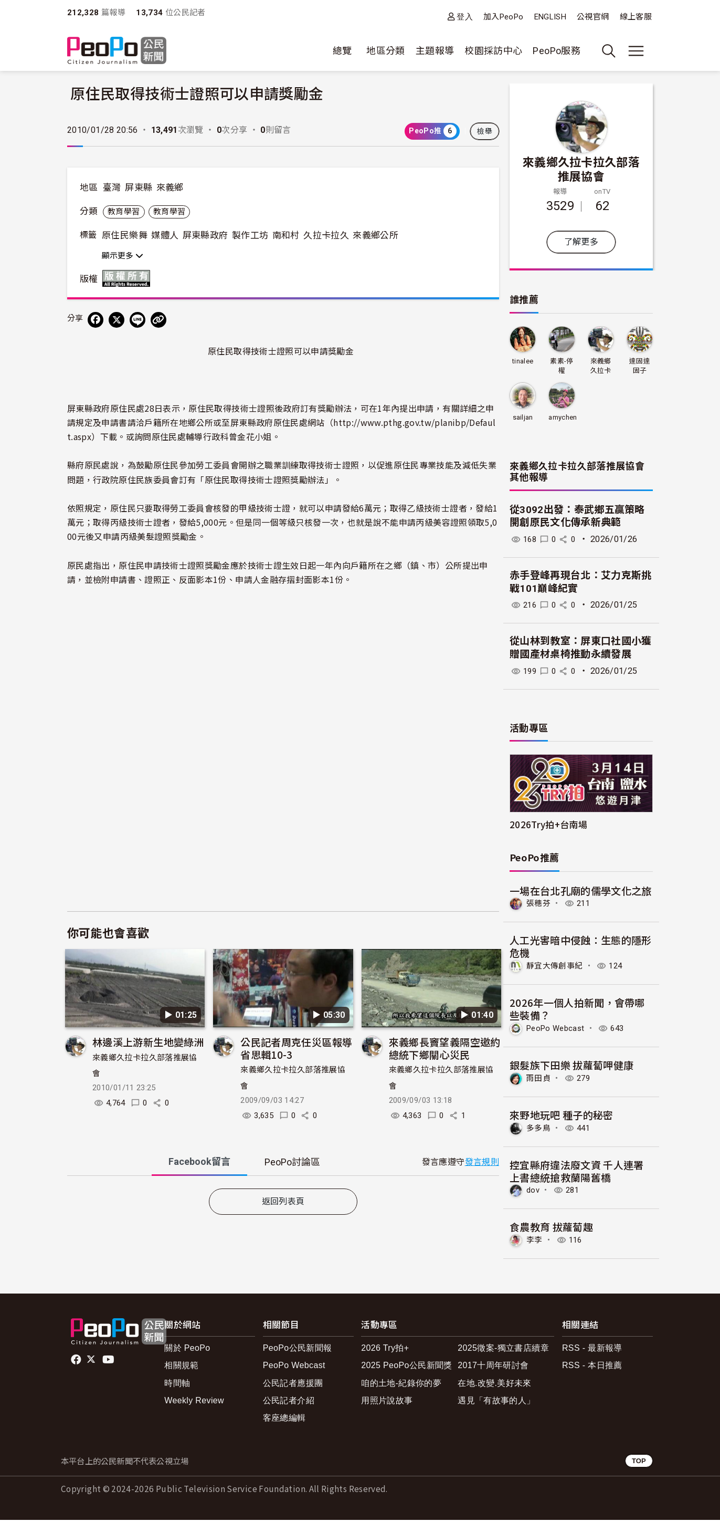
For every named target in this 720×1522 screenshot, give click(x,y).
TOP (639, 1463)
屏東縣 (138, 187)
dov (533, 1192)
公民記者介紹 (288, 1402)
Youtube (109, 1362)
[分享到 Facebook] (95, 320)
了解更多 (581, 242)
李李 (535, 1242)
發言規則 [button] (482, 1162)
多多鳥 (539, 1129)
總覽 (342, 50)
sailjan (522, 417)
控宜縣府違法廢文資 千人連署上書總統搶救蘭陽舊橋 (577, 1172)
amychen (562, 417)
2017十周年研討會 (493, 1367)
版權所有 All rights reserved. (128, 278)
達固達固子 (639, 365)
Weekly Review (194, 1402)
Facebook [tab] (199, 1161)
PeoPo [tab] (292, 1161)
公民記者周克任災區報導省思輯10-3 (296, 1048)
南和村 (286, 235)
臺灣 (112, 187)
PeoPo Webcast (558, 1029)
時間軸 (177, 1385)
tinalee (523, 361)
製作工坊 (250, 235)
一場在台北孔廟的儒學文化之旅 (581, 890)
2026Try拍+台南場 (548, 824)
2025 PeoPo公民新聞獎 (406, 1367)
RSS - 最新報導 (592, 1350)
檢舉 (484, 131)
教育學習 (124, 211)
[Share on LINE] (137, 320)
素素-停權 (561, 365)
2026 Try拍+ (385, 1350)
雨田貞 (539, 1080)
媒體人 (164, 235)
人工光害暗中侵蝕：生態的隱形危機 (581, 946)
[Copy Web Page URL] (158, 320)
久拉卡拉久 (326, 235)
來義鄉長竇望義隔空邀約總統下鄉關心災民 (445, 1048)
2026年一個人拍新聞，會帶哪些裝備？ (577, 1009)
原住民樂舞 (124, 235)
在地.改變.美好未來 (495, 1385)
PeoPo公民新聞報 (297, 1350)
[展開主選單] (636, 50)
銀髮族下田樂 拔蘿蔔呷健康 (572, 1066)
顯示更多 (122, 255)
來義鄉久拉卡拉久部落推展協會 (581, 168)
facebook (77, 1362)
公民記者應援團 (293, 1385)
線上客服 (636, 17)
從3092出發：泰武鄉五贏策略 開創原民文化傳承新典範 (577, 516)
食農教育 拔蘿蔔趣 (551, 1229)
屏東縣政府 (205, 235)
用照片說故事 (386, 1402)
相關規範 (181, 1367)
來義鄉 (170, 187)
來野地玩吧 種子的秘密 (561, 1116)
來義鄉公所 (375, 235)
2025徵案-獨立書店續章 (503, 1350)
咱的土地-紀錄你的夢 (401, 1385)
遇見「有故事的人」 (496, 1402)
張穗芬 (539, 904)
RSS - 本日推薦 (592, 1367)
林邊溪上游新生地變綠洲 (148, 1042)
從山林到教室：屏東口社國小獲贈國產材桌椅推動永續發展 (581, 648)
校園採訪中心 (493, 50)
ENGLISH (550, 17)
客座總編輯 (284, 1419)
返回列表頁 (283, 1201)
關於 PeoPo (187, 1350)
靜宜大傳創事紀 (556, 967)
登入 (465, 16)
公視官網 (593, 17)
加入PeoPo (503, 17)
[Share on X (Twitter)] (116, 320)
